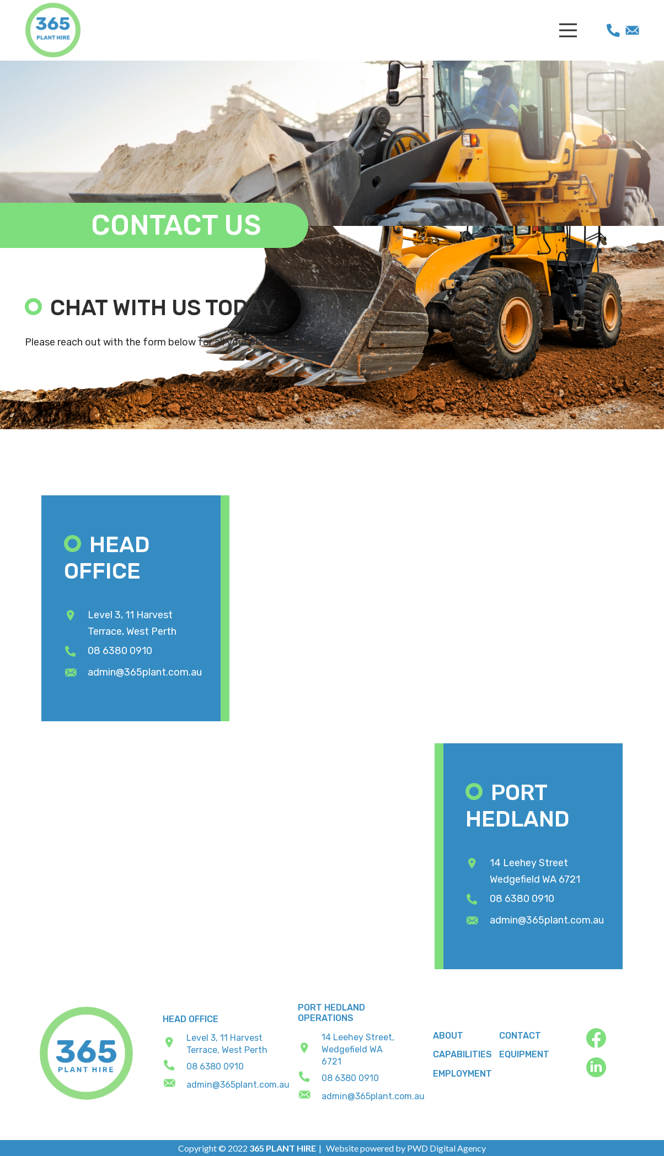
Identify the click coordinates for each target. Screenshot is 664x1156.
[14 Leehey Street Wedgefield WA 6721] (477, 864)
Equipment (524, 1054)
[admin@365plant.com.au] (76, 673)
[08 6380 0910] (76, 651)
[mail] (632, 30)
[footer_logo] (86, 1053)
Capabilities (462, 1054)
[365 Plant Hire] (53, 30)
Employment (462, 1073)
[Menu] (568, 30)
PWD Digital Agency (446, 1148)
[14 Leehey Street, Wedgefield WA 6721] (310, 1049)
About (448, 1035)
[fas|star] (605, 1040)
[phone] (613, 30)
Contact (520, 1035)
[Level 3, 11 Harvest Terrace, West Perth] (76, 616)
